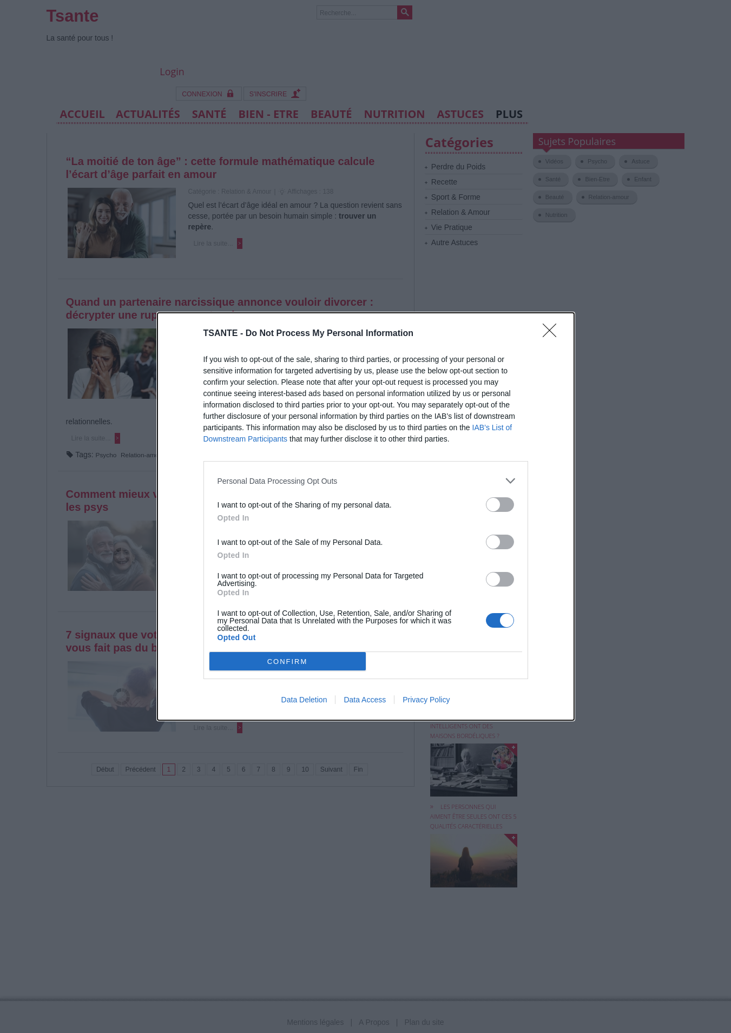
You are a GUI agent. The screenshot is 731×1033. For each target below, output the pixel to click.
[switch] (500, 504)
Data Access (365, 699)
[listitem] (366, 480)
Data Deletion (304, 699)
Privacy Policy (426, 699)
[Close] (553, 334)
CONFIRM (287, 661)
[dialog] (365, 516)
